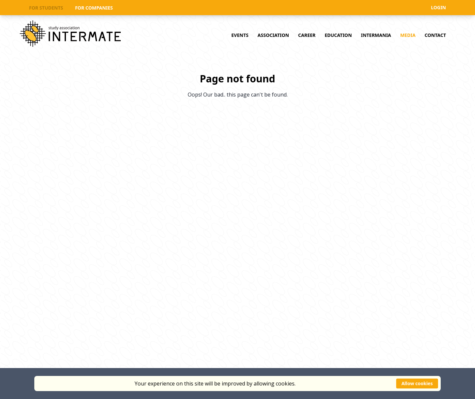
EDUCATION (338, 35)
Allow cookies (417, 383)
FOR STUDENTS (46, 8)
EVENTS (239, 35)
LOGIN (438, 7)
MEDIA (407, 35)
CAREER (307, 35)
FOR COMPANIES (94, 8)
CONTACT (435, 35)
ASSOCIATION (273, 35)
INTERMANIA (376, 35)
